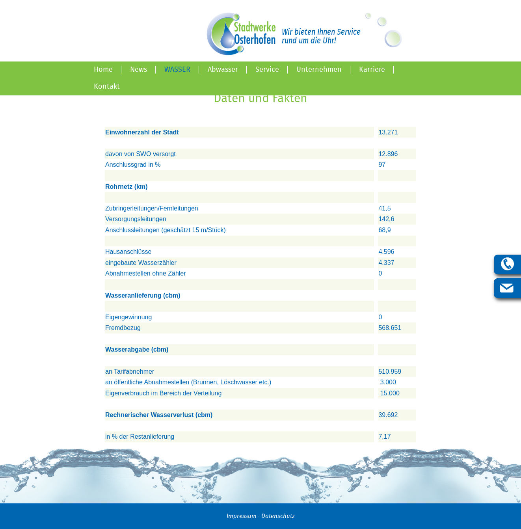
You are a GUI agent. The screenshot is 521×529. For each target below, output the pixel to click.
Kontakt (107, 86)
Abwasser (223, 69)
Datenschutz (277, 516)
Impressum (242, 516)
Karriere (372, 69)
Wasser (177, 69)
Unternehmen (319, 69)
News (138, 69)
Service (267, 69)
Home (103, 69)
